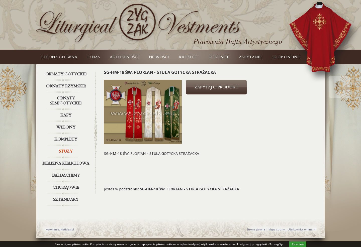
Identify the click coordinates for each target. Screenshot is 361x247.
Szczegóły (276, 244)
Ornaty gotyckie (66, 74)
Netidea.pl (67, 229)
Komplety (66, 139)
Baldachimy (66, 175)
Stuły (66, 151)
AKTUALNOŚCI (124, 57)
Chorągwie (66, 187)
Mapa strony (276, 229)
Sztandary (66, 199)
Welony (66, 127)
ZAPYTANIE (250, 57)
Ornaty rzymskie (66, 86)
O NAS (93, 57)
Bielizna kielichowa (66, 163)
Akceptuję (298, 244)
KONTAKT (219, 57)
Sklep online (286, 57)
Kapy (66, 115)
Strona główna (59, 57)
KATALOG (189, 57)
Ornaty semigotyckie (66, 99)
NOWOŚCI (159, 57)
